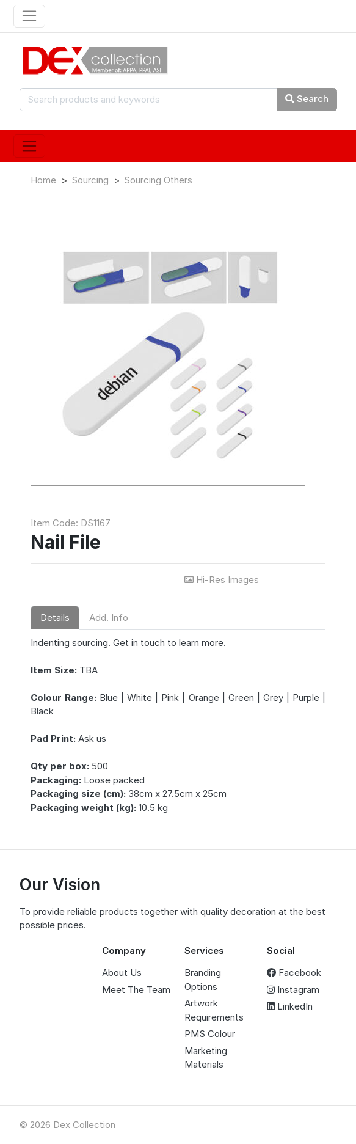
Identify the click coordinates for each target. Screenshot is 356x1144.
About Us (122, 972)
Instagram (293, 990)
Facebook (294, 972)
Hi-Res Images (222, 579)
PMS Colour (209, 1034)
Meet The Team (136, 990)
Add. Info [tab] (108, 617)
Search (307, 99)
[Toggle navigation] (29, 16)
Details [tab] (55, 617)
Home (43, 180)
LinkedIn (290, 1006)
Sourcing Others (158, 180)
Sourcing (90, 180)
